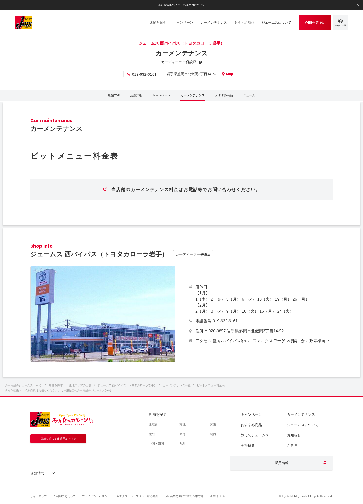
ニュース (252, 96)
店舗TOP (110, 96)
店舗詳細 (133, 96)
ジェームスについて (303, 425)
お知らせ (294, 435)
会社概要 (248, 445)
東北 (182, 424)
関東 (213, 424)
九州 (182, 444)
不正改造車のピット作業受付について (181, 5)
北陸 (152, 434)
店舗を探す (157, 414)
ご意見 (292, 445)
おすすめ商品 (226, 96)
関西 (213, 434)
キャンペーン (160, 96)
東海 (182, 434)
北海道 (153, 424)
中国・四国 (156, 444)
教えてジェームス (255, 435)
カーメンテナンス (193, 96)
